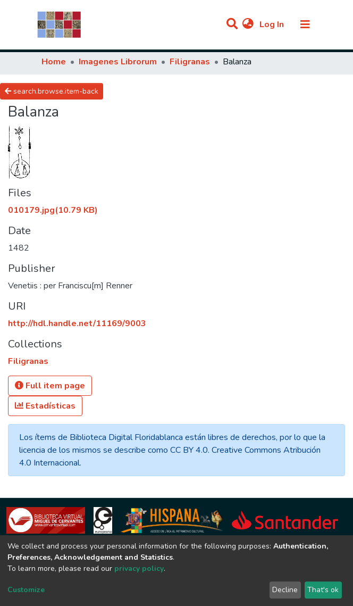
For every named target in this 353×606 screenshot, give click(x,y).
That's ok (323, 590)
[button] (248, 24)
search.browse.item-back (51, 91)
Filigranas (190, 62)
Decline (285, 590)
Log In (272, 24)
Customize (26, 590)
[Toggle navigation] (305, 24)
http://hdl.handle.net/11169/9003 (77, 323)
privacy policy (139, 568)
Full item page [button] (50, 386)
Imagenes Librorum (118, 62)
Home (53, 62)
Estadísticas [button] (45, 406)
